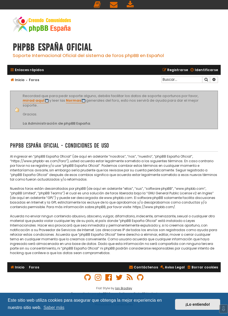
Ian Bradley (123, 288)
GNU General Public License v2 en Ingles (180, 193)
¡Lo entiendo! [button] (197, 304)
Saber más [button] (53, 307)
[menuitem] (97, 4)
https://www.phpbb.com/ (154, 207)
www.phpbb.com (118, 197)
